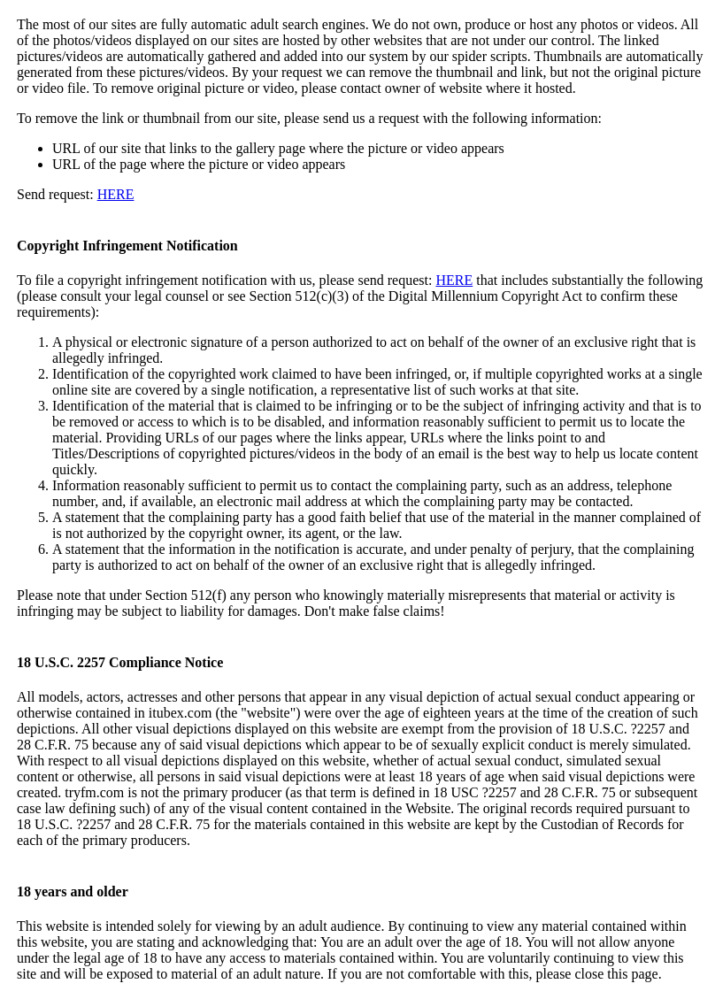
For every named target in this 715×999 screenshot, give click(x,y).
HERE (116, 194)
